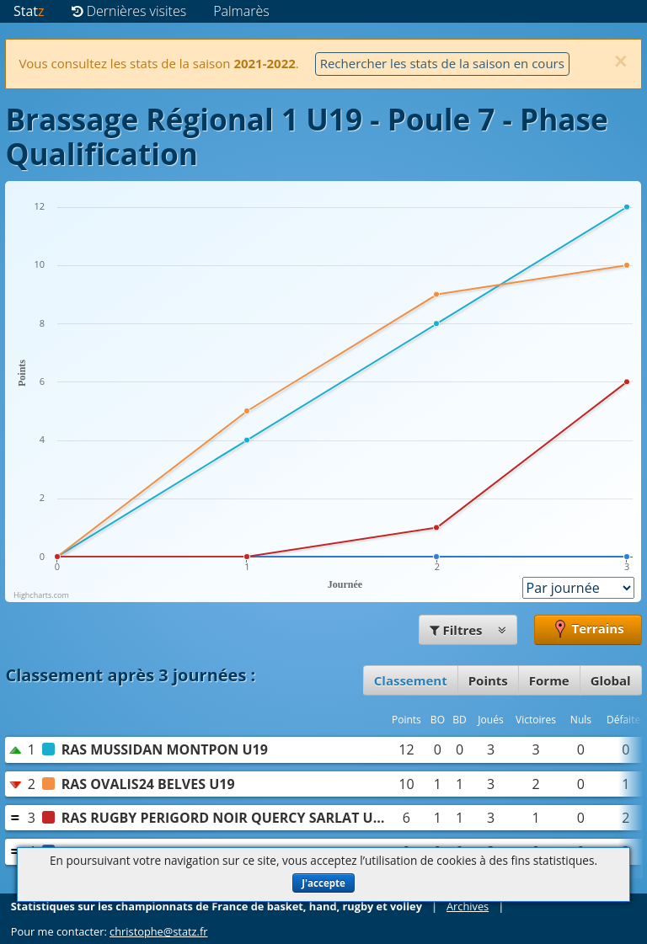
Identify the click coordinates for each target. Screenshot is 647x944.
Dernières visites (129, 11)
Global (611, 680)
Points (488, 680)
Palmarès (241, 11)
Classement (410, 680)
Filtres (468, 629)
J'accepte (323, 883)
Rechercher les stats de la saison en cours (442, 63)
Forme (549, 680)
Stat (29, 11)
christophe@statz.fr (158, 931)
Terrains (588, 630)
